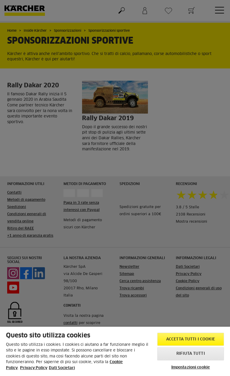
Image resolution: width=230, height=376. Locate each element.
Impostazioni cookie (190, 367)
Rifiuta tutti (190, 354)
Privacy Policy (33, 368)
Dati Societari (62, 368)
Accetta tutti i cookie (190, 339)
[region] (115, 351)
